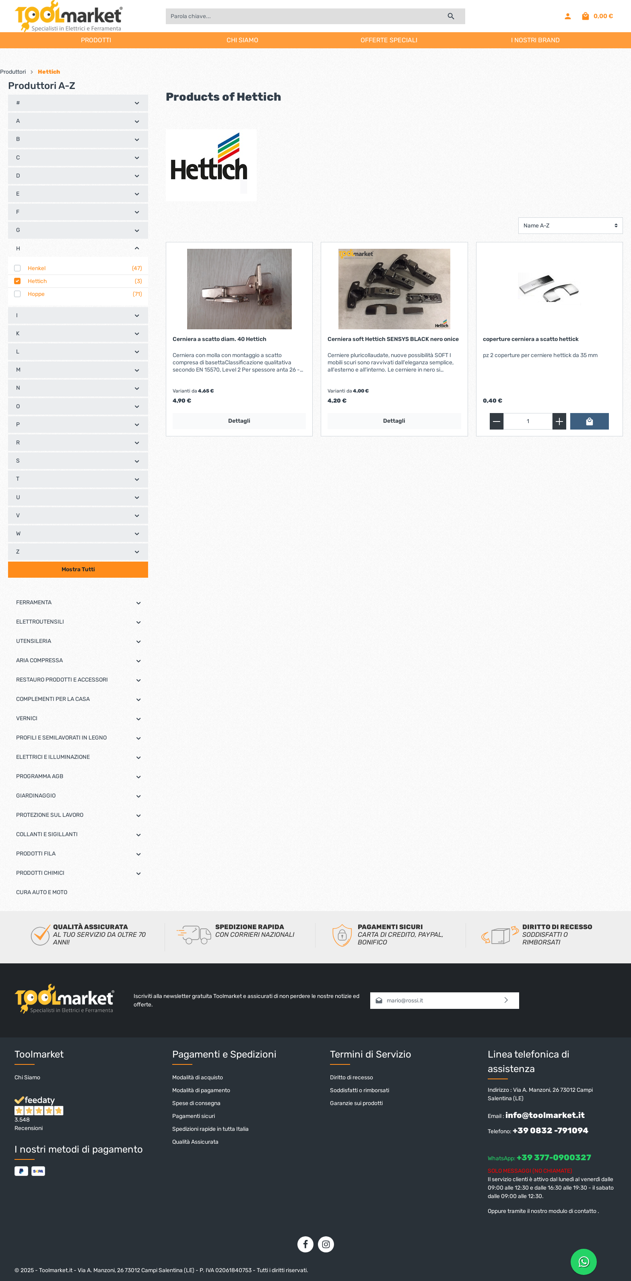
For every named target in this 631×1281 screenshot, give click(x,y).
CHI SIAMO (242, 40)
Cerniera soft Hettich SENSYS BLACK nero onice (393, 339)
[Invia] (506, 1000)
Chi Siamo (27, 1077)
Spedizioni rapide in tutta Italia (210, 1129)
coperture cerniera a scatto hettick (531, 339)
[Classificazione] (570, 225)
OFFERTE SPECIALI (389, 40)
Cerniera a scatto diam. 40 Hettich (219, 339)
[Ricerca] (451, 16)
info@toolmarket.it (545, 1115)
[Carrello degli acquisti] (597, 16)
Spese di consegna (196, 1103)
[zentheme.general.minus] (496, 421)
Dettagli (239, 420)
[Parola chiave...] (301, 16)
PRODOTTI (96, 40)
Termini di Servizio (370, 1054)
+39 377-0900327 (554, 1157)
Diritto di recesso (351, 1077)
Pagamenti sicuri (193, 1116)
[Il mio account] (568, 16)
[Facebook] (305, 1244)
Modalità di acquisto (197, 1077)
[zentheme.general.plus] (559, 421)
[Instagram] (326, 1244)
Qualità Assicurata (195, 1141)
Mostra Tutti (78, 569)
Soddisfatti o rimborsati (359, 1090)
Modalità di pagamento (201, 1090)
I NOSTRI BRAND (535, 40)
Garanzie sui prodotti (356, 1103)
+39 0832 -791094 (550, 1130)
